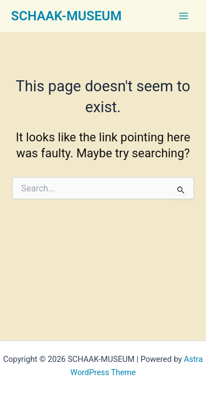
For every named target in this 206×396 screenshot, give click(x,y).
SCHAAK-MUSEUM (66, 16)
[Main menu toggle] (183, 16)
